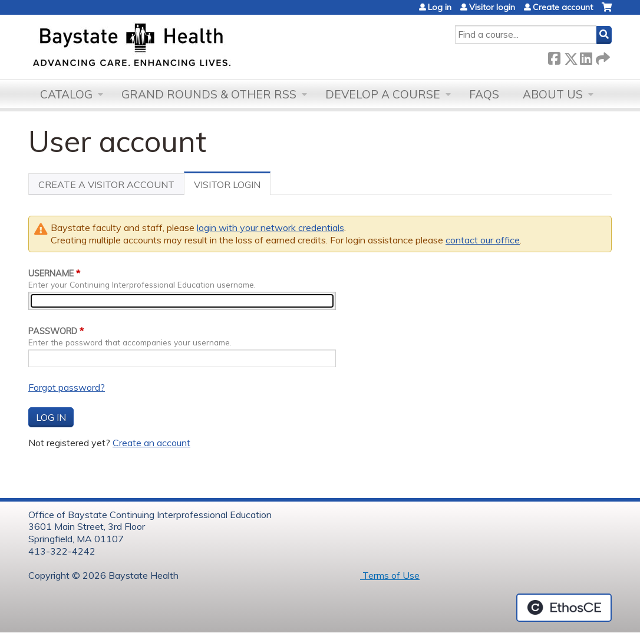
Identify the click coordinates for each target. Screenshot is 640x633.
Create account (563, 7)
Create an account (151, 443)
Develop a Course (382, 94)
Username (51, 273)
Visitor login (492, 7)
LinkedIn (586, 56)
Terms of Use (390, 575)
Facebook (554, 56)
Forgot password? (66, 387)
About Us (553, 94)
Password (52, 331)
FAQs (484, 94)
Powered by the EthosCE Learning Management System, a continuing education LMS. (564, 608)
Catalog (66, 94)
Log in (439, 7)
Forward (602, 56)
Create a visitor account (106, 184)
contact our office (483, 240)
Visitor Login (232, 187)
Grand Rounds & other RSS (208, 94)
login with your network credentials (270, 227)
